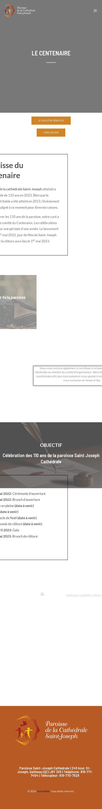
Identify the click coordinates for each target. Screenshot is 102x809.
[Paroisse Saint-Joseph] (19, 10)
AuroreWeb (43, 791)
